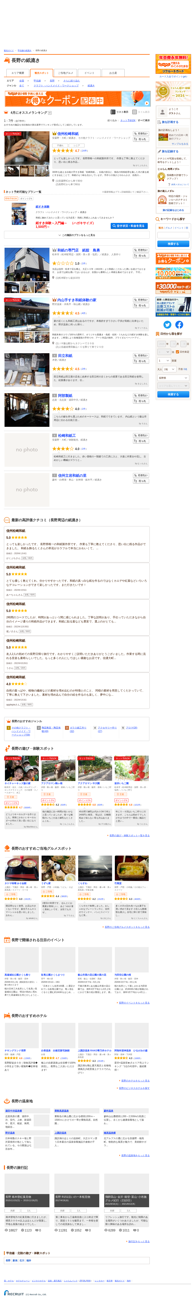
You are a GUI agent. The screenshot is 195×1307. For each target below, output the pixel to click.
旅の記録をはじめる (173, 210)
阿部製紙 (65, 396)
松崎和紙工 (67, 436)
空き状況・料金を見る (129, 226)
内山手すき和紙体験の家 (76, 300)
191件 (27, 899)
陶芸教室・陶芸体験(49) (51, 729)
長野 (52, 80)
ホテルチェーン (23, 1281)
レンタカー (100, 1281)
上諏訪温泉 (60, 1132)
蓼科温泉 (108, 1110)
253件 (101, 1061)
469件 (137, 899)
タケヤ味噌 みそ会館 (15, 883)
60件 (100, 805)
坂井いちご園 (121, 783)
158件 (64, 1058)
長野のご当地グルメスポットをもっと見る (127, 927)
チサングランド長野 (15, 1050)
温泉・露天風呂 (55, 1281)
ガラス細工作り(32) (78, 729)
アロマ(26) (131, 727)
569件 (27, 807)
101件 (137, 805)
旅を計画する (170, 122)
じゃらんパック (71, 1281)
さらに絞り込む (71, 80)
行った (141, 139)
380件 (64, 896)
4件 (83, 313)
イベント (89, 72)
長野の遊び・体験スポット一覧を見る (130, 835)
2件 (83, 369)
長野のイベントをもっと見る (134, 1002)
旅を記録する (170, 151)
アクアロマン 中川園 (89, 783)
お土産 (113, 72)
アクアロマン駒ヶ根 (51, 783)
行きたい (141, 133)
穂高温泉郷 (110, 1132)
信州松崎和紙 (68, 134)
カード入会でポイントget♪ (173, 66)
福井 (28, 1260)
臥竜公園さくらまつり (53, 974)
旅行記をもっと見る (139, 1241)
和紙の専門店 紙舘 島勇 (78, 250)
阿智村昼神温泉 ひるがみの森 (131, 1050)
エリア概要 (17, 72)
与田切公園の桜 (122, 974)
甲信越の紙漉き (25, 50)
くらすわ (82, 883)
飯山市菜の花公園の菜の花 (92, 974)
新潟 (15, 1260)
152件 (101, 899)
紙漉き (91, 85)
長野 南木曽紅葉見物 (18, 1196)
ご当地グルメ (65, 72)
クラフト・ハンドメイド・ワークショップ (56, 85)
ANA (88, 1281)
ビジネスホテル (39, 1281)
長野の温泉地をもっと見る (135, 1155)
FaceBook (179, 325)
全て (21, 85)
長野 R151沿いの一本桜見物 (72, 1196)
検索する (173, 243)
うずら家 (46, 883)
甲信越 (37, 80)
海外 (129, 1281)
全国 (21, 80)
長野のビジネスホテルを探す (134, 1088)
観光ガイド (9, 50)
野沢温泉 (10, 1132)
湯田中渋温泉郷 (13, 1110)
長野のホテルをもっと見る (135, 1080)
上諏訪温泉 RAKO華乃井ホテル (94, 1050)
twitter (167, 325)
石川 (22, 1260)
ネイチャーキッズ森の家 (18, 783)
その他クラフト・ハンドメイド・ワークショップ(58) (21, 731)
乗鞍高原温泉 (62, 1110)
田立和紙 (65, 356)
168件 (137, 1058)
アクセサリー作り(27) (107, 729)
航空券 (110, 1281)
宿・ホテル (9, 1281)
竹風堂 (118, 883)
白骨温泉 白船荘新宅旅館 (55, 1050)
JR (81, 1281)
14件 (84, 150)
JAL (84, 1281)
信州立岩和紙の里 (72, 476)
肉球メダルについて (180, 184)
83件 (63, 805)
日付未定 (184, 351)
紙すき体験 (42, 206)
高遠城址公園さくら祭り (18, 974)
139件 (27, 1058)
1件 (83, 263)
